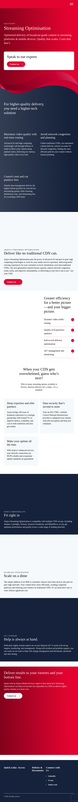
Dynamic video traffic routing (54, 321)
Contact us (14, 64)
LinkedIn (50, 776)
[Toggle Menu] (71, 4)
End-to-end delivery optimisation (53, 342)
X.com (49, 780)
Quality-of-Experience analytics (54, 332)
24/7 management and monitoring (54, 352)
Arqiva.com (51, 785)
